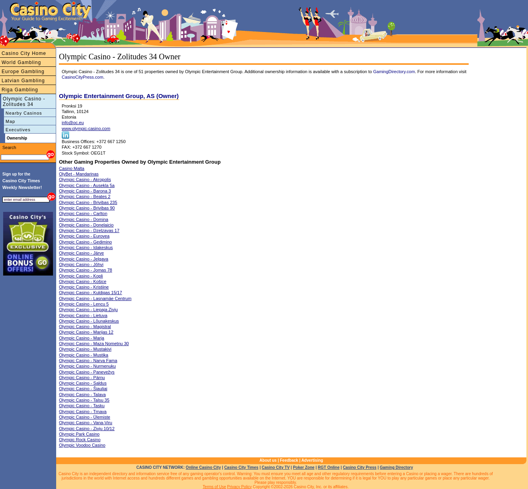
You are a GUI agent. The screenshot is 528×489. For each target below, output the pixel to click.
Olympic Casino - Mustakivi (85, 349)
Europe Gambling (23, 71)
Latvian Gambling (23, 80)
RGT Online (329, 467)
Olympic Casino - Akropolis (85, 179)
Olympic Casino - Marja (81, 338)
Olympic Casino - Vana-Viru (85, 422)
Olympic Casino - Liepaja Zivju (88, 309)
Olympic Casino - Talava (82, 394)
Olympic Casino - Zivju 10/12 (87, 428)
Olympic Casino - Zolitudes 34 (24, 101)
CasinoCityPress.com (82, 77)
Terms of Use (214, 487)
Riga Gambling (20, 90)
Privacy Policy (239, 487)
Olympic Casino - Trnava (82, 411)
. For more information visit (440, 71)
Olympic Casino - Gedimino (85, 242)
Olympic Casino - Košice (82, 281)
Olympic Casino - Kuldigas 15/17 (90, 292)
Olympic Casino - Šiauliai (83, 388)
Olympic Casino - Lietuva (83, 315)
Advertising (312, 460)
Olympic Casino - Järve (81, 253)
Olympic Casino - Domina (83, 219)
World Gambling (21, 62)
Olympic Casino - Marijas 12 (86, 332)
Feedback (289, 460)
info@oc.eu (73, 122)
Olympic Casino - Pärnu (82, 377)
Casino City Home (24, 53)
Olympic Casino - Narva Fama (88, 360)
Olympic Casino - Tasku (81, 405)
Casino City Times (241, 467)
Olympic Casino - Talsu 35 (84, 400)
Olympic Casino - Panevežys (87, 372)
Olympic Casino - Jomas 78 (85, 270)
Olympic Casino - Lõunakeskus (89, 321)
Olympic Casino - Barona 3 (85, 191)
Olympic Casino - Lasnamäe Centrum (95, 298)
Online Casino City (203, 467)
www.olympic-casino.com (86, 128)
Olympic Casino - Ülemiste (84, 417)
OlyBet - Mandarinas (78, 174)
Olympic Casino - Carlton (83, 213)
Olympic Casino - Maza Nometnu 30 (94, 343)
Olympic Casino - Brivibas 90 (87, 208)
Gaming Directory (396, 467)
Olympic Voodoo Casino (82, 445)
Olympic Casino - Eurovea (84, 236)
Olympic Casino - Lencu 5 (84, 304)
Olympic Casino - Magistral (85, 326)
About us (267, 460)
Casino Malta (71, 168)
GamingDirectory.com (394, 71)
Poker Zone (303, 467)
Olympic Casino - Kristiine (84, 287)
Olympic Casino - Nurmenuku (87, 366)
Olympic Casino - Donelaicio (86, 225)
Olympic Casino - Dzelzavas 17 (89, 230)
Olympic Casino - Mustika (83, 355)
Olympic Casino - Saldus (82, 383)
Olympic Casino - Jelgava (83, 259)
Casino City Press (360, 467)
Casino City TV (276, 467)
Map (10, 121)
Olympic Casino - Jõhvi (81, 264)
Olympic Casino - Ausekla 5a (87, 185)
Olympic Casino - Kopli (81, 276)
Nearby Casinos (24, 113)
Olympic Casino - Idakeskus (86, 247)
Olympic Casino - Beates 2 (84, 196)
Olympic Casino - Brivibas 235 (88, 202)
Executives (18, 129)
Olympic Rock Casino (79, 439)
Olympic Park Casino (79, 434)
